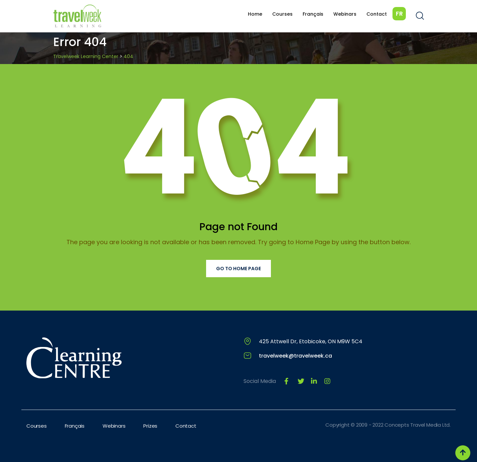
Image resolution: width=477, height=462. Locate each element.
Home (255, 14)
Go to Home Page (238, 268)
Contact (376, 14)
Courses (282, 14)
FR (399, 13)
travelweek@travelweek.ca (295, 356)
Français (313, 14)
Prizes (150, 425)
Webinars (344, 14)
